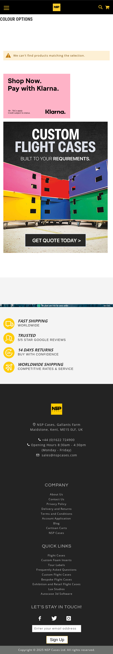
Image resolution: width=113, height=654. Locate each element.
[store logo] (56, 7)
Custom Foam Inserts (56, 560)
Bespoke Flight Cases (56, 579)
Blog (56, 523)
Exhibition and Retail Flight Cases (57, 584)
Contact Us (56, 499)
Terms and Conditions (56, 514)
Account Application (56, 518)
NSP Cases (56, 533)
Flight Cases (56, 555)
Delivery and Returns (56, 509)
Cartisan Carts (56, 528)
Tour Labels (56, 565)
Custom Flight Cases (56, 574)
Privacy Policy (56, 504)
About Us (56, 494)
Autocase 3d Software (56, 594)
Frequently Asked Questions (56, 570)
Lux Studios (56, 589)
